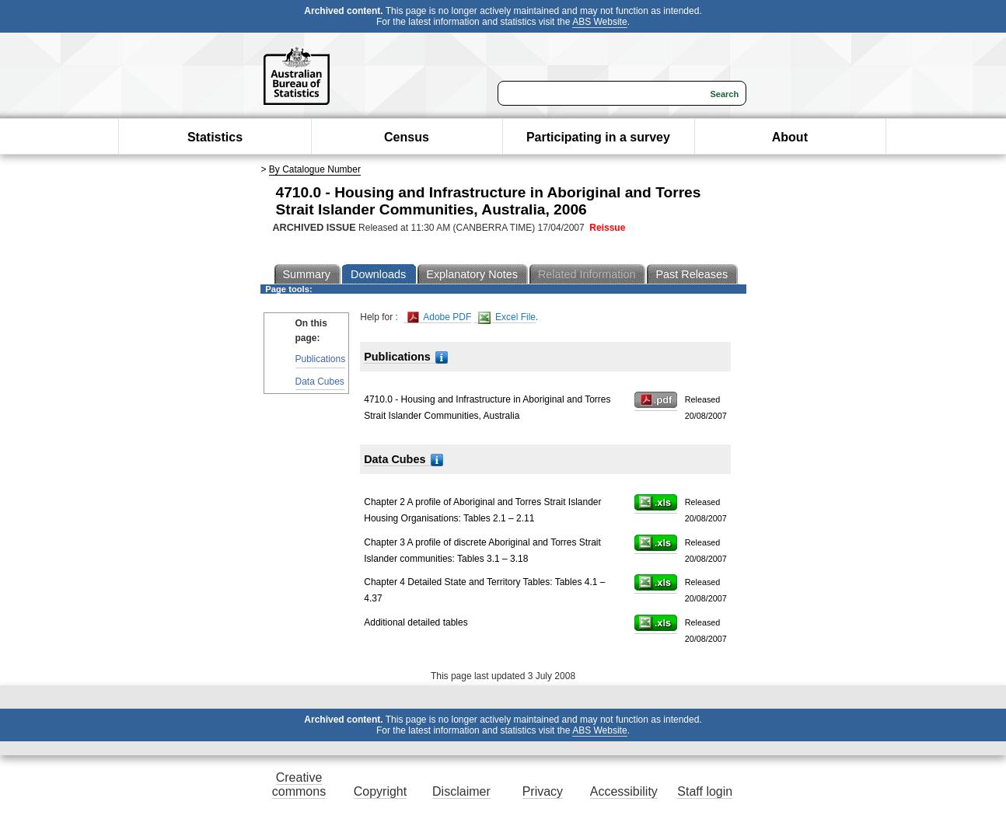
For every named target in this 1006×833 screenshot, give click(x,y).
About (790, 137)
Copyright (380, 791)
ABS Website (599, 21)
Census (406, 137)
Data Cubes (319, 381)
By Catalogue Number (315, 169)
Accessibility (624, 791)
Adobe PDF (439, 317)
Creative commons (299, 784)
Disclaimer (461, 791)
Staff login (704, 791)
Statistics (215, 137)
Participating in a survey (598, 137)
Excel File (507, 317)
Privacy (542, 791)
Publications (320, 359)
